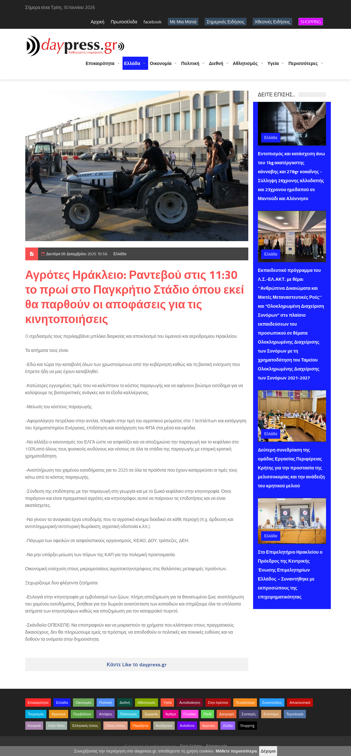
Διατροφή (226, 714)
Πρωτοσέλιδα (124, 21)
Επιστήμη (271, 714)
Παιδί (207, 714)
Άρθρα (170, 714)
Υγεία (273, 66)
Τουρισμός (36, 714)
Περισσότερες (303, 66)
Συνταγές (249, 714)
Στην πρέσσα (218, 702)
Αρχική (97, 21)
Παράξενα (140, 725)
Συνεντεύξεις (272, 702)
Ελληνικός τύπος (85, 725)
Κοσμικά (34, 725)
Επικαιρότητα (100, 66)
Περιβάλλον (82, 714)
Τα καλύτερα (245, 702)
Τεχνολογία (294, 714)
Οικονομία (161, 66)
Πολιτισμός (128, 714)
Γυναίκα (190, 714)
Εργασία (151, 714)
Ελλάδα (132, 66)
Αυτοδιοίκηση (189, 702)
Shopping (247, 725)
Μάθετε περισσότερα (236, 751)
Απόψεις (105, 714)
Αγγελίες (208, 725)
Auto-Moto (56, 725)
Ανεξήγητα (164, 725)
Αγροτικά (58, 714)
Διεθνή (216, 66)
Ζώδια (228, 725)
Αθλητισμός (245, 66)
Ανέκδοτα (187, 725)
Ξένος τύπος (115, 725)
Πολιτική (190, 66)
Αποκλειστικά (300, 702)
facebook (153, 21)
